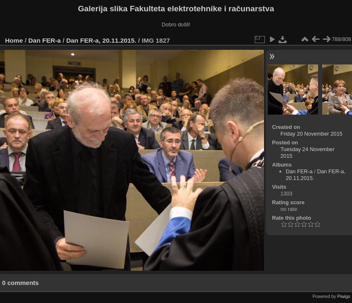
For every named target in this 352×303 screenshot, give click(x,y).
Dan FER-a (44, 40)
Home (14, 40)
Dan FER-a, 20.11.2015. (101, 40)
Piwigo (343, 296)
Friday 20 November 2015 (311, 134)
